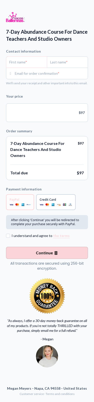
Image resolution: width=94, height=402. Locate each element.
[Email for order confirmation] (51, 73)
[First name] (26, 62)
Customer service (32, 394)
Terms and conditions (60, 394)
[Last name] (67, 62)
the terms (61, 235)
